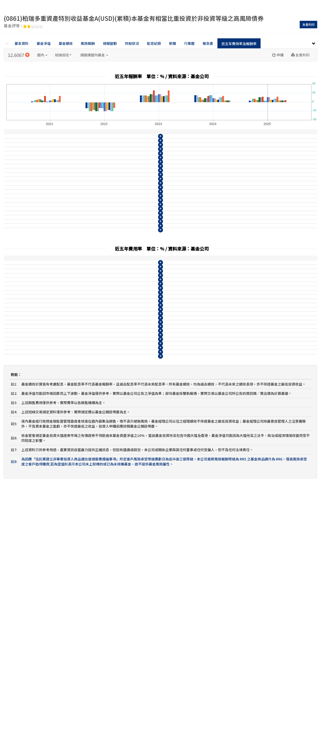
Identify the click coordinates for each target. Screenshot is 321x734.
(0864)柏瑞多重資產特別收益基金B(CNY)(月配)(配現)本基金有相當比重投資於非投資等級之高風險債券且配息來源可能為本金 (105, 278)
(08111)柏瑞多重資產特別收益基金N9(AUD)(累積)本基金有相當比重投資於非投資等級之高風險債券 (85, 176)
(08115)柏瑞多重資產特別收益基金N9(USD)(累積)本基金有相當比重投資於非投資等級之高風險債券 (85, 213)
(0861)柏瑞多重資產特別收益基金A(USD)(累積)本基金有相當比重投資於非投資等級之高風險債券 (83, 250)
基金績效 (66, 43)
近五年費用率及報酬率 (239, 43)
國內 (42, 54)
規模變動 (110, 43)
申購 (278, 54)
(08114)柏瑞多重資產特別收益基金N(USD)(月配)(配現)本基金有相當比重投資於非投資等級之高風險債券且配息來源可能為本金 (106, 204)
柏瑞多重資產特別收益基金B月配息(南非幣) (41, 306)
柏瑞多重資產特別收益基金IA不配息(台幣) (40, 352)
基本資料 (22, 43)
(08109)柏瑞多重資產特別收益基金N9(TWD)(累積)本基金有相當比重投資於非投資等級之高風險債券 (86, 158)
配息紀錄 (154, 43)
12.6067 (19, 55)
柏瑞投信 (63, 54)
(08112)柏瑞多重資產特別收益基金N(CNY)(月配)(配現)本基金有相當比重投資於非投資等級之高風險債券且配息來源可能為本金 (106, 185)
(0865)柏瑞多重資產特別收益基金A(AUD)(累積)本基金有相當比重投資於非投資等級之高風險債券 (83, 287)
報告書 (208, 43)
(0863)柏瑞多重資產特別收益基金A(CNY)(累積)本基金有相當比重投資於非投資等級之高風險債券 (83, 269)
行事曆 (189, 43)
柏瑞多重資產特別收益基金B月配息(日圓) (39, 324)
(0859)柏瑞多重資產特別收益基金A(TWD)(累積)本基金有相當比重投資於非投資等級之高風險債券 (83, 232)
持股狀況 (132, 43)
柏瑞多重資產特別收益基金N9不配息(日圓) (41, 334)
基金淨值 (44, 43)
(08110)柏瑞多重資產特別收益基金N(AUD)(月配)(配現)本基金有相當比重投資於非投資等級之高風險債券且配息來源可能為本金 (106, 167)
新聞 (172, 43)
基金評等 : (23, 26)
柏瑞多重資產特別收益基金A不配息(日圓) (39, 315)
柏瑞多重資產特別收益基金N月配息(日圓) (40, 343)
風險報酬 (88, 43)
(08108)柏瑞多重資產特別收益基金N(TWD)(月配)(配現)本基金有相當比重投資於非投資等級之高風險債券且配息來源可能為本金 (105, 395)
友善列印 (308, 24)
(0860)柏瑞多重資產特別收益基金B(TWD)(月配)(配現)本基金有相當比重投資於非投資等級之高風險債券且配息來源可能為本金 (106, 241)
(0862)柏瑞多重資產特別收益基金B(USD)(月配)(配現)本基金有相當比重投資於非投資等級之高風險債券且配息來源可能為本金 (105, 260)
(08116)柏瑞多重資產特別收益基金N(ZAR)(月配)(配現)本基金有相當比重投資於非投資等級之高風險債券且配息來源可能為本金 (106, 222)
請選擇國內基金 (94, 54)
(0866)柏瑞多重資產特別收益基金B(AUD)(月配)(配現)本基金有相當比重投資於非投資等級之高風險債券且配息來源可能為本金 (105, 297)
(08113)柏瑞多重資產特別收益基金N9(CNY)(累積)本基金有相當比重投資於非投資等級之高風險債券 (85, 195)
